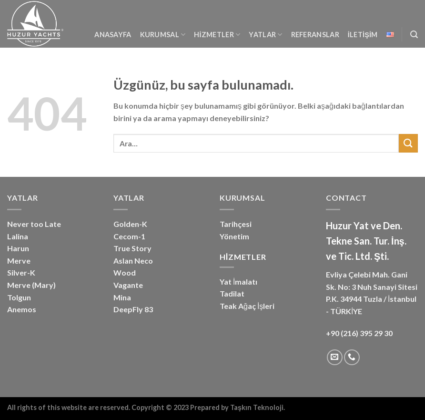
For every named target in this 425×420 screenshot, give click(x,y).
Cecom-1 (129, 236)
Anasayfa (112, 35)
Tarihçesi (236, 223)
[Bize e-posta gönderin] (335, 357)
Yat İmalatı (238, 281)
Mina (122, 297)
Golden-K (130, 223)
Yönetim (234, 236)
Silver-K (21, 272)
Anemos (21, 309)
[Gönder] (408, 143)
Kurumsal (163, 34)
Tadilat (232, 293)
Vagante (128, 284)
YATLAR (265, 34)
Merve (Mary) (31, 284)
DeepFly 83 (133, 309)
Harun (18, 248)
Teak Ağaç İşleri (247, 305)
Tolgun (19, 297)
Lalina (17, 236)
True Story (132, 248)
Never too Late (34, 223)
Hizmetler (217, 34)
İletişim (363, 35)
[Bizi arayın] (352, 357)
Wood (124, 272)
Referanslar (315, 35)
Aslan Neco (133, 260)
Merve (18, 260)
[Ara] (414, 34)
